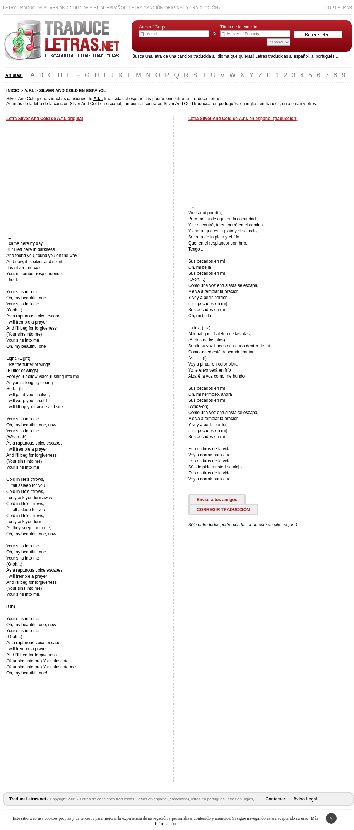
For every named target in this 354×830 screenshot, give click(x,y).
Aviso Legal (305, 799)
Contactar (276, 799)
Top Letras (338, 7)
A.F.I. (29, 90)
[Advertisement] (66, 178)
